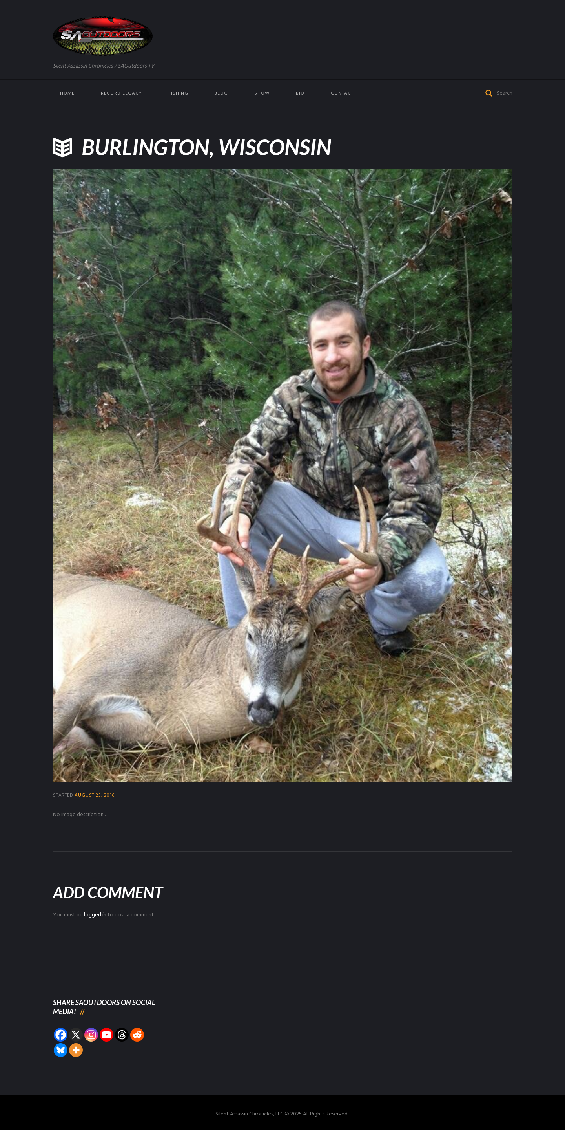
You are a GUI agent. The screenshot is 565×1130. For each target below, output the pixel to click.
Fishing (178, 93)
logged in (95, 914)
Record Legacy (121, 93)
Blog (221, 93)
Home (67, 93)
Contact (342, 93)
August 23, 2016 (94, 795)
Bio (300, 93)
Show (262, 93)
